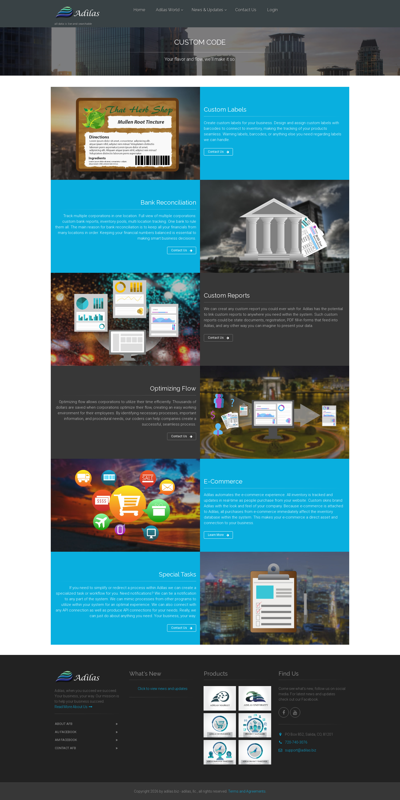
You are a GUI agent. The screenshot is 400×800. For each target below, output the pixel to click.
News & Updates (207, 9)
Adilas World (168, 9)
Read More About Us (73, 707)
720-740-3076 (293, 742)
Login (272, 9)
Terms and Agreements (247, 791)
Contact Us (245, 9)
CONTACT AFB (65, 748)
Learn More (218, 535)
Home (139, 9)
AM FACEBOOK (66, 740)
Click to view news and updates (163, 689)
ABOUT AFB (63, 724)
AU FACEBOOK (66, 732)
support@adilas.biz (297, 750)
